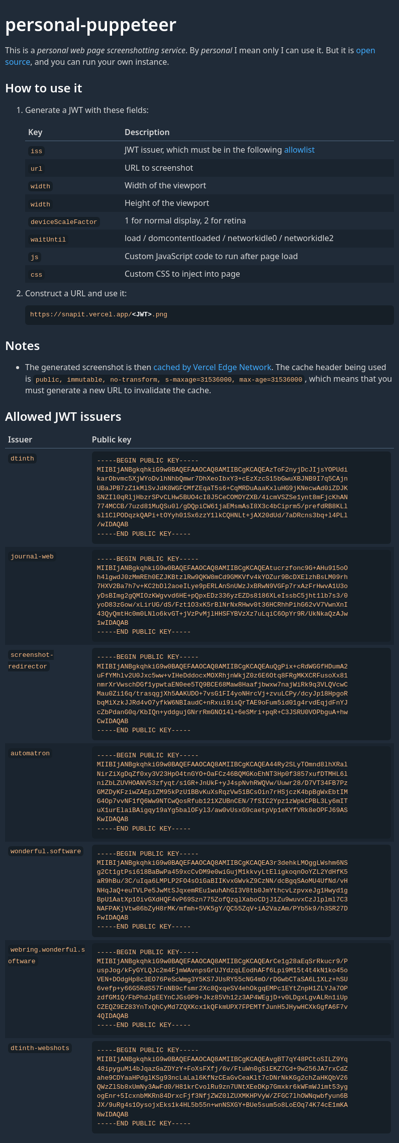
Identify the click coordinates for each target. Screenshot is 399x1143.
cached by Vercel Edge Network (212, 364)
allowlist (299, 149)
